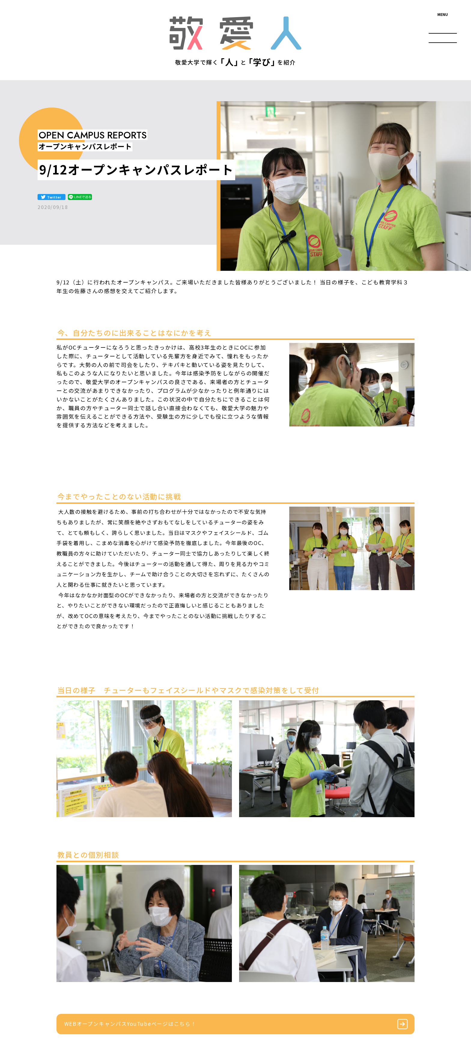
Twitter (54, 197)
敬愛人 (235, 32)
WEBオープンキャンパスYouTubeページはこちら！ (130, 1023)
